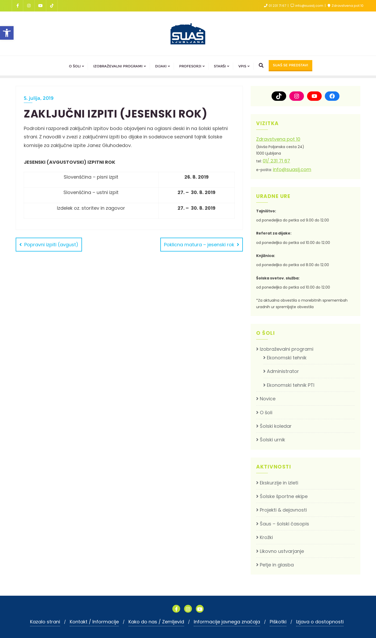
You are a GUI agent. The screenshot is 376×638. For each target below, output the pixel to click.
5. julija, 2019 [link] (39, 98)
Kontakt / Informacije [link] (94, 621)
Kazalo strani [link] (45, 621)
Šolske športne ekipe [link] (284, 496)
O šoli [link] (266, 412)
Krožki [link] (266, 537)
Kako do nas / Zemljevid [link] (156, 621)
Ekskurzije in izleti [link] (279, 482)
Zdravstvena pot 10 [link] (345, 5)
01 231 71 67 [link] (275, 5)
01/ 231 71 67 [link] (276, 160)
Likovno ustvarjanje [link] (282, 551)
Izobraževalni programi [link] (286, 349)
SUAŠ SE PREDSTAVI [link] (290, 65)
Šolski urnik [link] (272, 439)
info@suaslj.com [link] (307, 5)
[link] (7, 33)
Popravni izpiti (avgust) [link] (51, 244)
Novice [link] (267, 398)
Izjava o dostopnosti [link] (320, 621)
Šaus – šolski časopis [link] (284, 523)
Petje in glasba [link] (277, 564)
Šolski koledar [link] (276, 426)
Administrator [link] (283, 371)
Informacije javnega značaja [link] (227, 621)
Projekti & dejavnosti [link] (283, 510)
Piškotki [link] (278, 621)
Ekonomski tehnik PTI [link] (290, 385)
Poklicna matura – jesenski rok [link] (199, 244)
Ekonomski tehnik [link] (287, 357)
